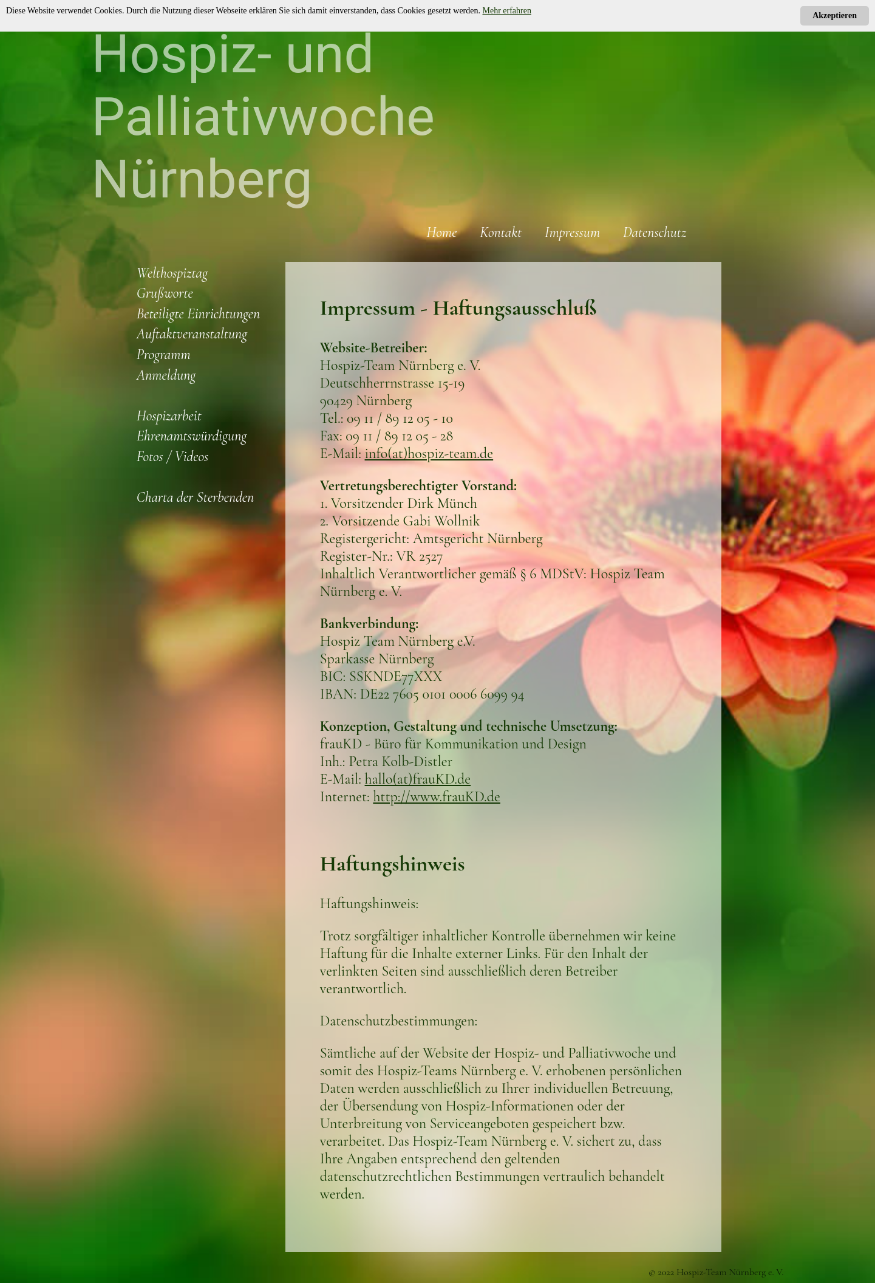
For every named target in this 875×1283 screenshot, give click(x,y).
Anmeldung (166, 375)
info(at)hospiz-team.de (429, 453)
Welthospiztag (172, 273)
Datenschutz (654, 232)
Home (441, 232)
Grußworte (165, 293)
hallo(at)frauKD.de (418, 779)
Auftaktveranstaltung (192, 334)
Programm (164, 354)
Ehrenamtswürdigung (192, 436)
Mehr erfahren (507, 10)
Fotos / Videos (173, 456)
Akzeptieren (834, 15)
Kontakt (501, 232)
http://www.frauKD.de (436, 797)
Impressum (572, 232)
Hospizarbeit (169, 416)
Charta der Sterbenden (195, 497)
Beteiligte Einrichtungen (198, 314)
